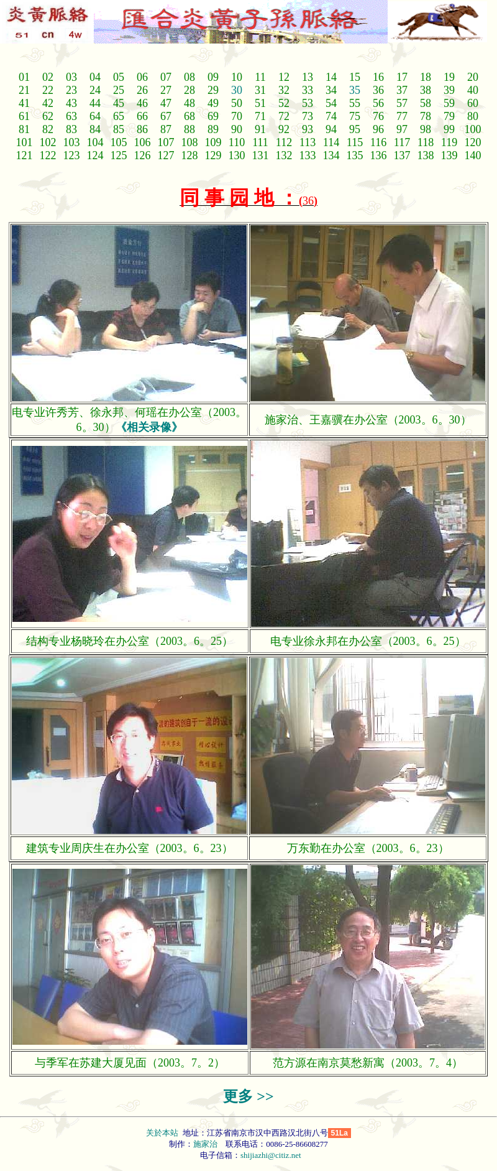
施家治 (205, 1144)
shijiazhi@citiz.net (270, 1155)
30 (236, 90)
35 (354, 90)
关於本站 (163, 1132)
